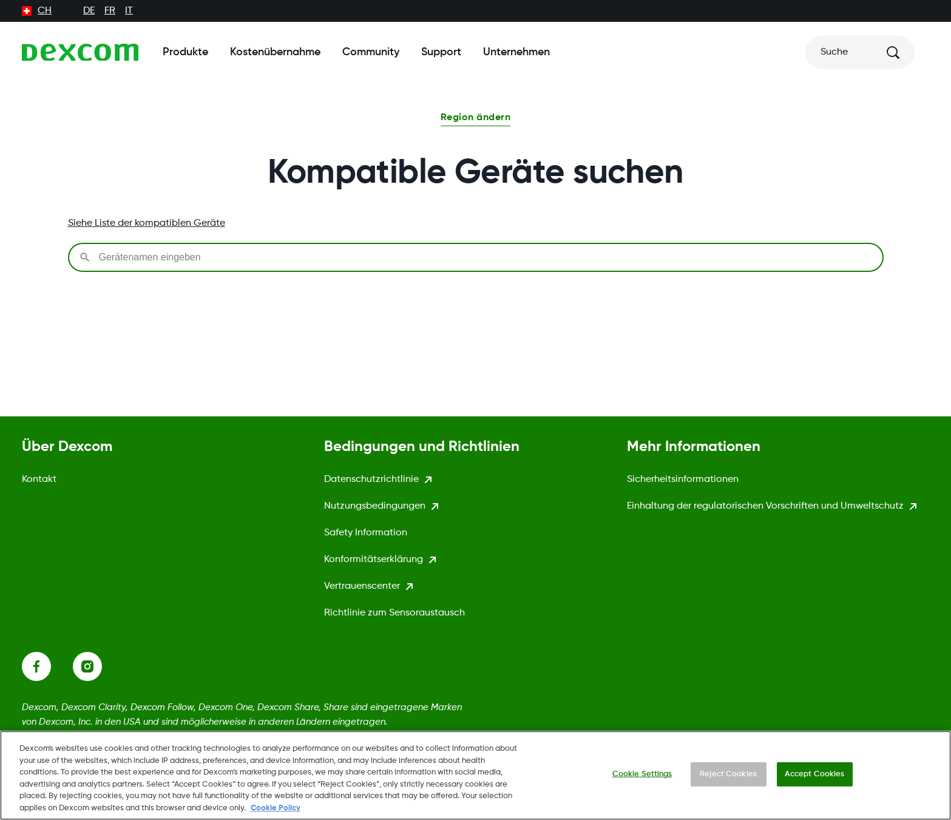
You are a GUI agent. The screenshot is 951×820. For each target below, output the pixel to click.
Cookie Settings (642, 780)
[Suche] (860, 52)
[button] (475, 119)
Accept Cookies (815, 780)
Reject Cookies (728, 780)
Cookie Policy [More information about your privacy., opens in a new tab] (275, 814)
